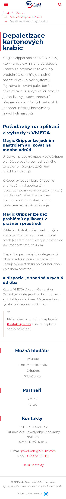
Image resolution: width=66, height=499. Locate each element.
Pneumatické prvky (33, 365)
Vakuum (33, 359)
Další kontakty (33, 465)
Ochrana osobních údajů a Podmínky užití (39, 486)
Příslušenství (33, 376)
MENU (6, 4)
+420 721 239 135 (38, 456)
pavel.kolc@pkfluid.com (38, 451)
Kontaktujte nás (19, 324)
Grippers (33, 370)
